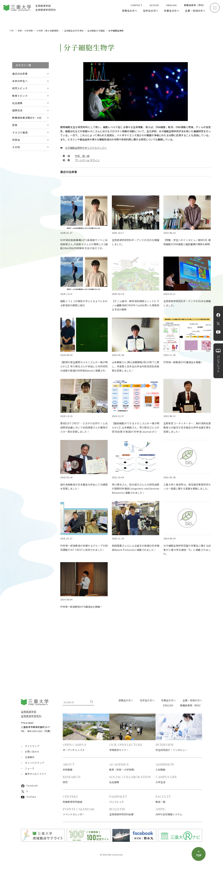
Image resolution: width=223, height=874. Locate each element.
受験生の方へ (129, 10)
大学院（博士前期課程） (48, 30)
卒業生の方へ (171, 10)
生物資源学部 (28, 711)
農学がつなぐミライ (36, 773)
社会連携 (17, 103)
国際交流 (17, 110)
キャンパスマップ (34, 762)
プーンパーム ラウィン (87, 160)
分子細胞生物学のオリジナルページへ (86, 147)
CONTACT (136, 5)
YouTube (218, 332)
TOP (12, 30)
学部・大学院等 (25, 30)
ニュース (29, 768)
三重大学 (34, 702)
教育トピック (20, 95)
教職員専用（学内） (195, 5)
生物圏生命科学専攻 (74, 30)
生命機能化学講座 (96, 30)
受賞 (14, 125)
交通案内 (29, 757)
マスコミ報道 (20, 132)
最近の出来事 (20, 73)
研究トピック (20, 88)
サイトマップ (32, 746)
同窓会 (16, 139)
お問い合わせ (32, 751)
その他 (16, 147)
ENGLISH (171, 5)
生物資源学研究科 (31, 716)
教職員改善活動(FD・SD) (26, 117)
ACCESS (154, 5)
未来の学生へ (20, 81)
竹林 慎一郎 (82, 156)
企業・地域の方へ (195, 10)
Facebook (218, 315)
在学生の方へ (151, 10)
